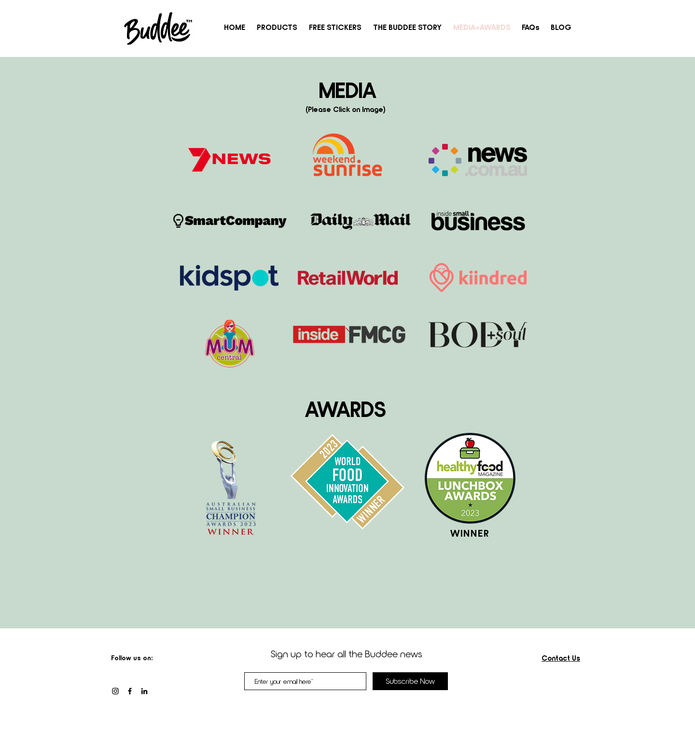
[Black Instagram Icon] (115, 691)
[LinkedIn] (144, 691)
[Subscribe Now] (410, 681)
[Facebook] (129, 691)
